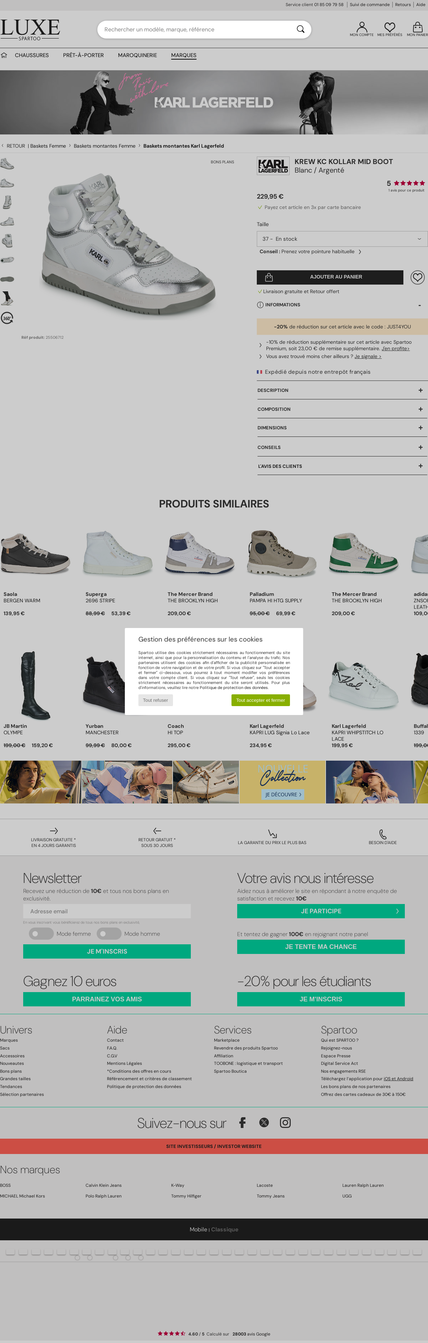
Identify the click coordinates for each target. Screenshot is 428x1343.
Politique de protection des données (234, 687)
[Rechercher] (301, 30)
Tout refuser (155, 700)
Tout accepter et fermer (260, 700)
